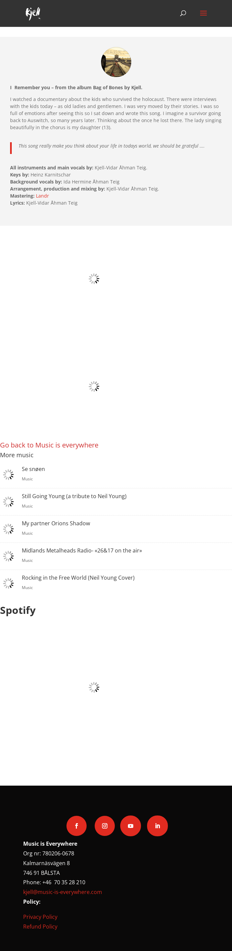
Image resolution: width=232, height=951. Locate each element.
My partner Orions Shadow (56, 523)
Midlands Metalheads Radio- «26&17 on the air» (82, 550)
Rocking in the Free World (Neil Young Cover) (78, 577)
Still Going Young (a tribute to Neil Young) (74, 496)
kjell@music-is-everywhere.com (62, 892)
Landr (42, 196)
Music (27, 479)
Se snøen (33, 469)
